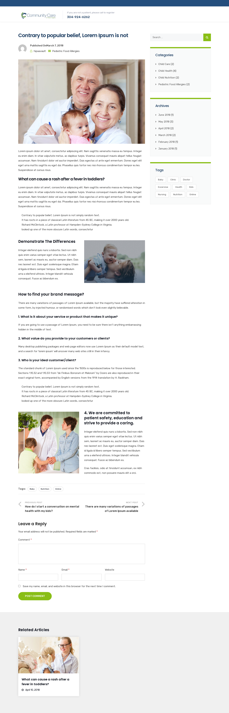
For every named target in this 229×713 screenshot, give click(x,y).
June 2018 (164, 114)
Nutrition (45, 489)
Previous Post (53, 507)
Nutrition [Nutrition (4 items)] (177, 194)
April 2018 (164, 128)
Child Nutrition (166, 77)
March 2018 (165, 135)
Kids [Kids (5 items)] (191, 187)
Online (58, 489)
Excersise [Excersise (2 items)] (163, 187)
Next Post (110, 507)
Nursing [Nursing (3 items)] (162, 194)
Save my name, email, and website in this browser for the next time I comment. (69, 586)
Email (65, 569)
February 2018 (166, 141)
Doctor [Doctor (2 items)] (186, 179)
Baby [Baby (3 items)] (160, 179)
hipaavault (40, 51)
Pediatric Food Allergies (66, 51)
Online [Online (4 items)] (192, 194)
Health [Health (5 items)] (178, 187)
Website (109, 569)
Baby (32, 489)
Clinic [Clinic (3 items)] (173, 179)
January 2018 (166, 148)
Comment (25, 539)
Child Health (165, 70)
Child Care (164, 64)
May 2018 (163, 121)
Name (22, 569)
